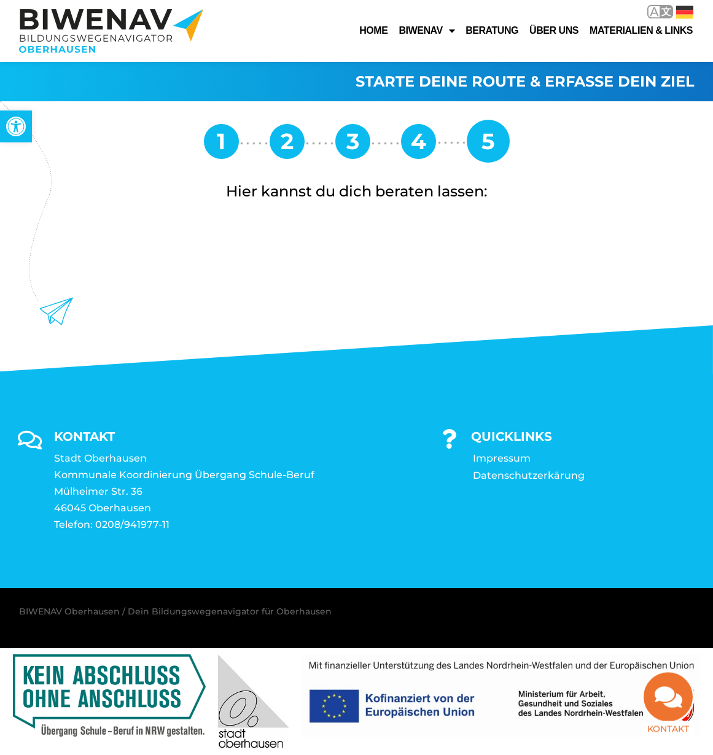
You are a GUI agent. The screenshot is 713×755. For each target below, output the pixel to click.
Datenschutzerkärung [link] (529, 475)
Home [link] (373, 30)
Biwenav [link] (426, 31)
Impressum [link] (502, 458)
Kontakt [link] (668, 726)
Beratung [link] (492, 30)
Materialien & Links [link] (641, 30)
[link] (16, 126)
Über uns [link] (554, 30)
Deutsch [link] (684, 12)
